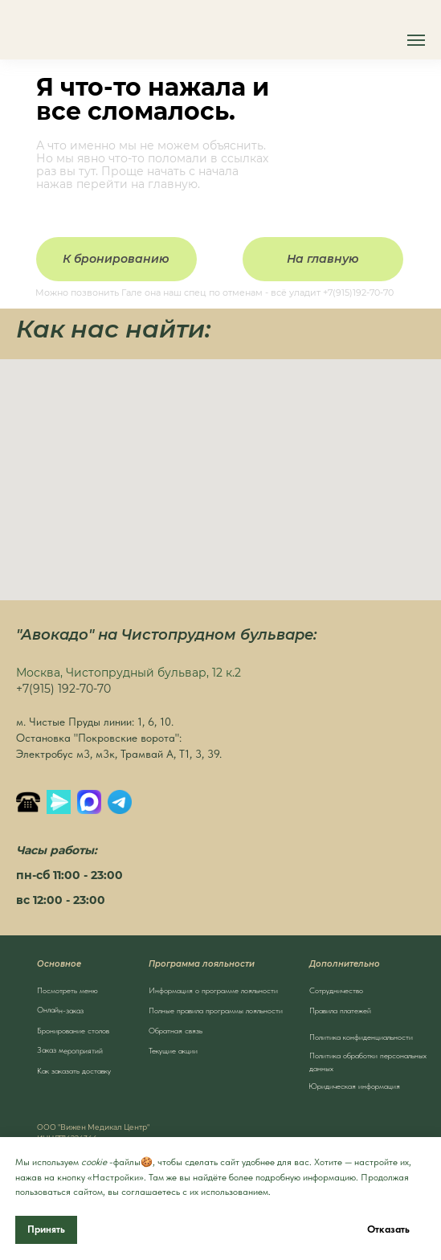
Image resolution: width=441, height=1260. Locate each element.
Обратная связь (175, 1030)
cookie (94, 1162)
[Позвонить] (28, 802)
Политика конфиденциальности (361, 1036)
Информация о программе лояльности (213, 990)
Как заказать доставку (74, 1070)
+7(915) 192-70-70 (63, 688)
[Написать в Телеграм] (120, 802)
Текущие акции (173, 1050)
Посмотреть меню (67, 990)
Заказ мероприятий (69, 1050)
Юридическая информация (354, 1085)
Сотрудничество (336, 990)
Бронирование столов (73, 1030)
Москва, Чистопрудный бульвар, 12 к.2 (128, 672)
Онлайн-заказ (59, 1009)
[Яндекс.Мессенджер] (59, 802)
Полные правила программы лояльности (216, 1010)
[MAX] (89, 802)
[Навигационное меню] (416, 40)
